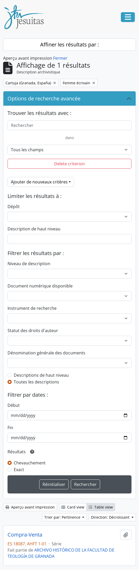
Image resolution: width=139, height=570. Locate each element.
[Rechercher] (69, 125)
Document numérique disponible (40, 286)
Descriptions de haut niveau (41, 375)
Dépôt (14, 206)
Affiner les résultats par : (69, 44)
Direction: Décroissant (110, 517)
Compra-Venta (25, 535)
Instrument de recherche (32, 308)
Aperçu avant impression (30, 507)
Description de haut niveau (34, 229)
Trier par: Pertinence (62, 517)
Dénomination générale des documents (46, 353)
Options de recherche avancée (44, 98)
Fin (10, 427)
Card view (72, 507)
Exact (19, 469)
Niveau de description (29, 263)
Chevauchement (30, 463)
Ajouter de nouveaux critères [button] (39, 182)
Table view (101, 507)
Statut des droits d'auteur (33, 330)
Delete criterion (69, 164)
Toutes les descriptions (36, 382)
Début (14, 405)
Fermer (60, 58)
